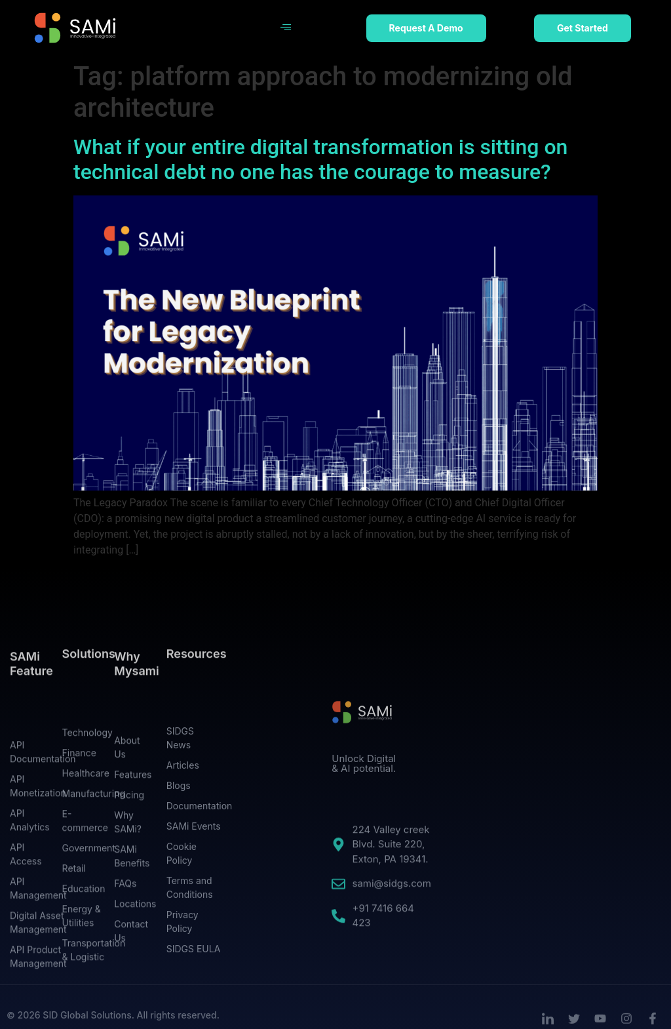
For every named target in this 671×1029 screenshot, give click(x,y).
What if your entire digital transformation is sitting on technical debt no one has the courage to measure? (320, 159)
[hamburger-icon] (285, 28)
